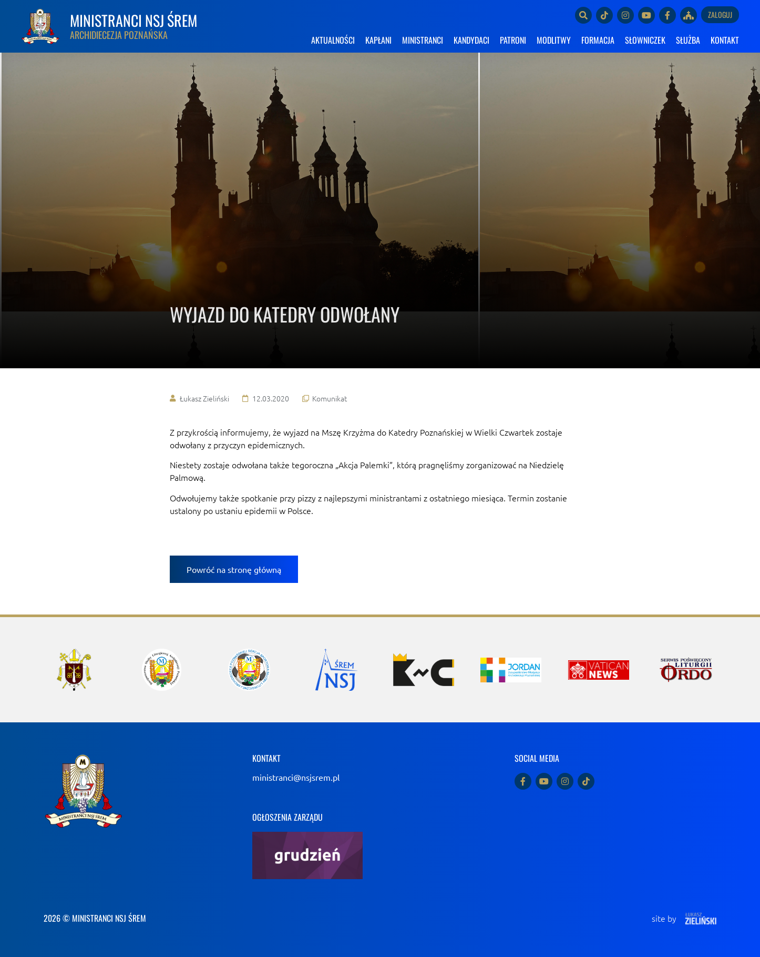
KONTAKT (725, 40)
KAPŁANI (378, 40)
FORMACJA (597, 40)
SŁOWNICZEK (645, 40)
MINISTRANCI (422, 40)
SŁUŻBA (688, 40)
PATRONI (513, 40)
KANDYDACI (471, 40)
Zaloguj (720, 14)
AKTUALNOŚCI (333, 40)
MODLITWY (554, 40)
